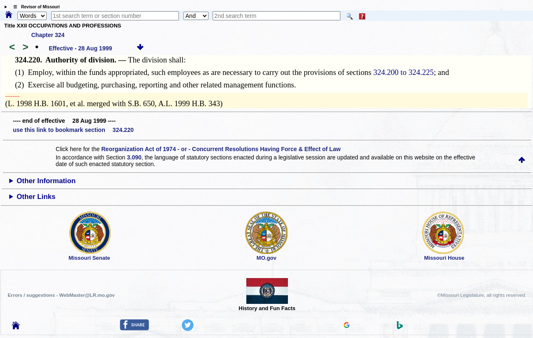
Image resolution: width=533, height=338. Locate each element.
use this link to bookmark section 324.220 (73, 130)
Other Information (46, 181)
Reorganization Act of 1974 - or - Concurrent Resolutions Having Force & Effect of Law (220, 149)
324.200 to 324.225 (403, 72)
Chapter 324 (47, 35)
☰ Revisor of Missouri (34, 7)
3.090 (134, 157)
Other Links (36, 197)
